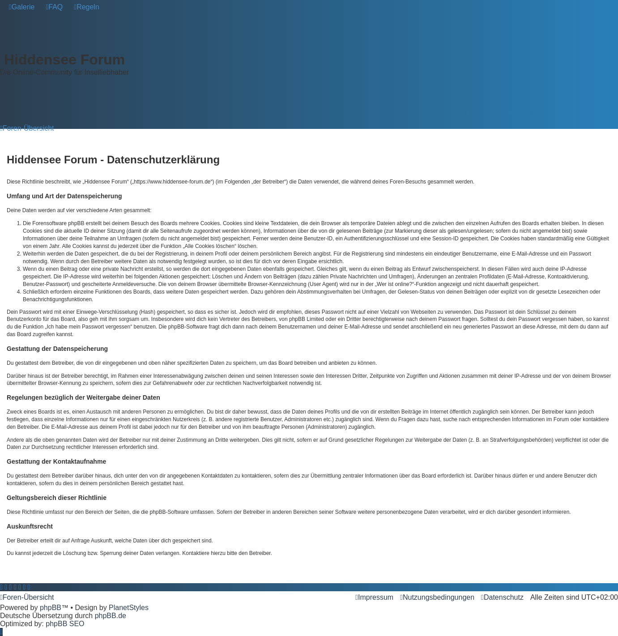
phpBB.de (110, 615)
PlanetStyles (129, 607)
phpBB (50, 607)
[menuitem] (22, 7)
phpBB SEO (65, 623)
